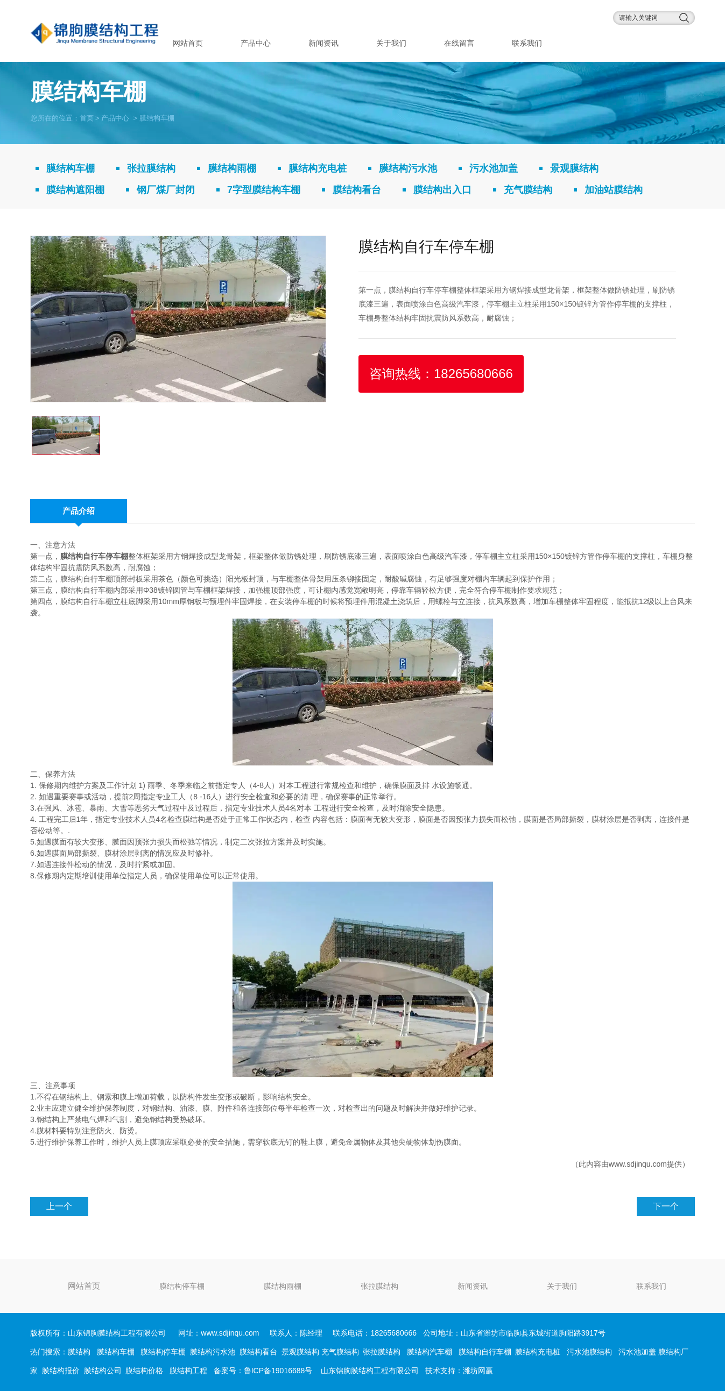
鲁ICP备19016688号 (278, 1370)
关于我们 (391, 43)
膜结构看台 (357, 189)
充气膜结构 (528, 189)
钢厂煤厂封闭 (166, 189)
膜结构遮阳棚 (75, 189)
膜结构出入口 (442, 189)
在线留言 (459, 43)
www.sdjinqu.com (638, 1164)
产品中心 (256, 43)
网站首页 (188, 43)
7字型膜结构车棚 (263, 189)
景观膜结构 (574, 168)
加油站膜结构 (614, 189)
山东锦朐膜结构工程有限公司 (370, 1370)
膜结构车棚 (70, 168)
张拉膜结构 (151, 168)
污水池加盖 (493, 168)
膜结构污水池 (408, 168)
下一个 (666, 1206)
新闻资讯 (323, 43)
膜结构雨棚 (232, 168)
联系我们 (527, 43)
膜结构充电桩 (317, 168)
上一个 (59, 1206)
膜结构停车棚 (182, 1286)
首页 (87, 117)
